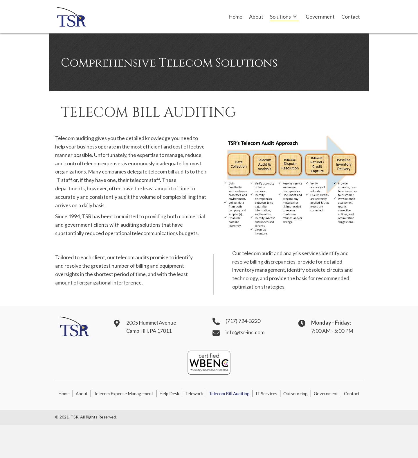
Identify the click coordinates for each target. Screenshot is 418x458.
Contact (352, 393)
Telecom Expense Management (123, 393)
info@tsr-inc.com (245, 332)
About (82, 393)
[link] (235, 17)
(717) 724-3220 (243, 321)
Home (64, 393)
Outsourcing (295, 393)
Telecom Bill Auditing (229, 393)
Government (326, 393)
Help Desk (169, 393)
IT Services (266, 393)
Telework (194, 393)
